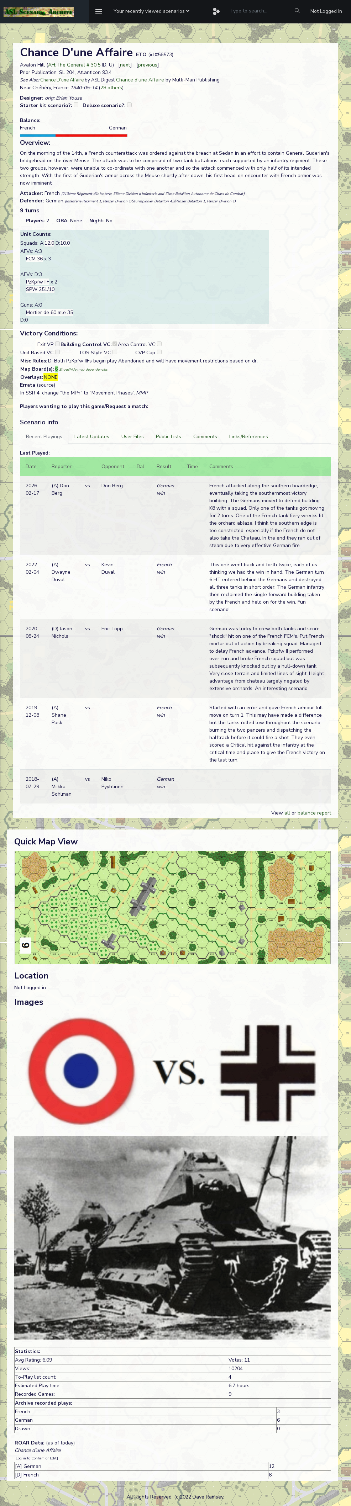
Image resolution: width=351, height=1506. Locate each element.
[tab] (44, 437)
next (125, 65)
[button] (151, 11)
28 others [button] (111, 87)
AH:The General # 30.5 (74, 65)
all (287, 813)
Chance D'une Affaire (62, 80)
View (277, 813)
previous (147, 65)
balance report (314, 813)
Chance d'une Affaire (140, 79)
